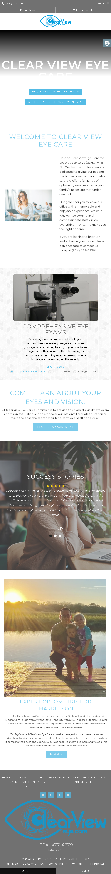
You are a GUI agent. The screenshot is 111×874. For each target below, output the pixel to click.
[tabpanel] (55, 507)
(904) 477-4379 (13, 3)
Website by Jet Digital (88, 864)
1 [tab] (50, 536)
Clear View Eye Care (55, 71)
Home (6, 777)
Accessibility (58, 864)
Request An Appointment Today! (55, 91)
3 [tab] (60, 536)
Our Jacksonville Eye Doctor (23, 782)
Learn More (55, 366)
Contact (103, 777)
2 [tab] (55, 536)
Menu (101, 3)
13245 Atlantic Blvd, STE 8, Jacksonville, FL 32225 (55, 859)
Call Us (28, 871)
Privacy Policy (33, 864)
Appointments (83, 10)
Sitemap (12, 864)
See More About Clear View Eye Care (55, 102)
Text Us (83, 871)
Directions (27, 10)
